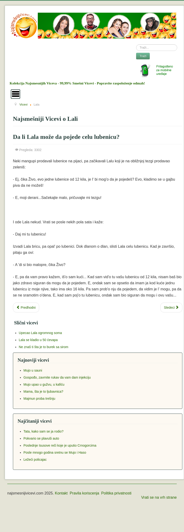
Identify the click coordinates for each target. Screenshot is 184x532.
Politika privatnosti (116, 493)
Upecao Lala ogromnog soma (40, 333)
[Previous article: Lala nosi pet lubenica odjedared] (26, 307)
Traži (143, 56)
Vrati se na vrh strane (159, 497)
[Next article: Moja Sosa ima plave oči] (171, 307)
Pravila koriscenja (84, 493)
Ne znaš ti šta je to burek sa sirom (43, 347)
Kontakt (61, 493)
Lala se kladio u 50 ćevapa (38, 340)
